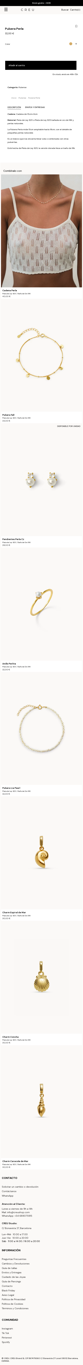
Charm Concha (10, 1037)
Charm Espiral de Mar (14, 912)
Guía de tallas (9, 1268)
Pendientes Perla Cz (13, 539)
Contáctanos (9, 1191)
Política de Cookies (12, 1303)
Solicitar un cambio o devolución (20, 1186)
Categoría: (17, 87)
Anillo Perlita (9, 664)
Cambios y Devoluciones (16, 1263)
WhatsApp (7, 1195)
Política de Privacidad (13, 1299)
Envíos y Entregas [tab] (35, 107)
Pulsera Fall (8, 415)
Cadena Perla (9, 290)
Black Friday (8, 1290)
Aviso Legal (8, 1294)
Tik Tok (5, 1333)
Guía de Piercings (11, 1281)
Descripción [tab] (14, 107)
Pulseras (22, 87)
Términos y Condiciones (15, 1308)
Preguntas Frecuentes (14, 1259)
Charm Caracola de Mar (15, 1161)
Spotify (6, 1342)
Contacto (7, 1285)
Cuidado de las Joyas (14, 1276)
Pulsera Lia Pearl (11, 788)
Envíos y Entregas (11, 1272)
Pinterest (7, 1337)
